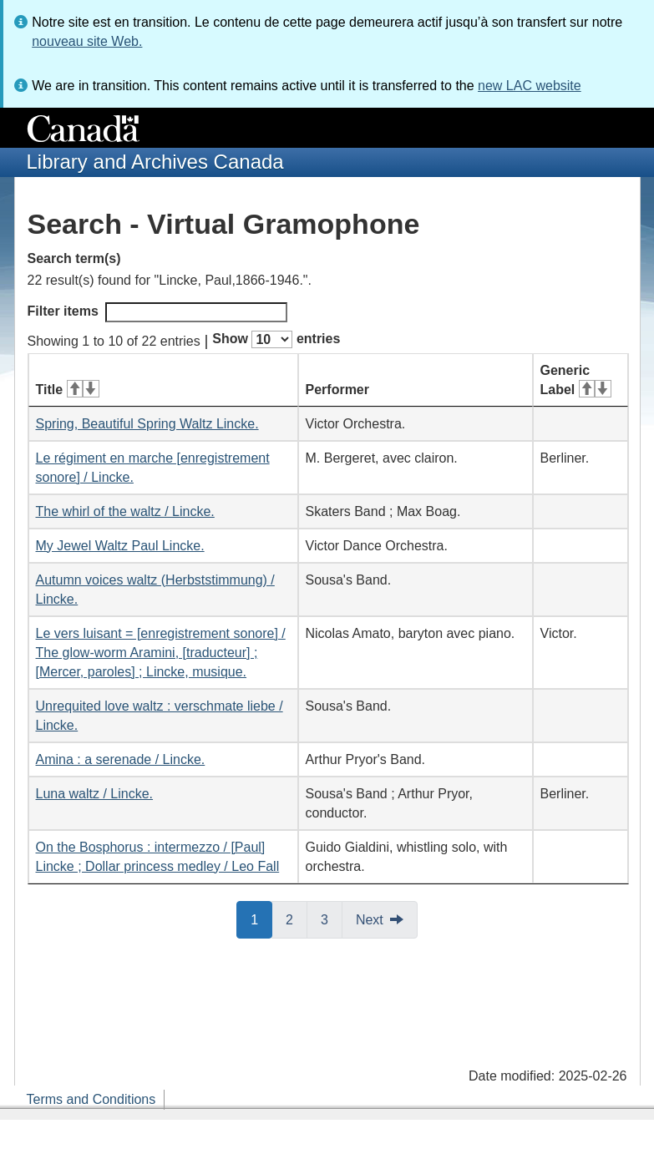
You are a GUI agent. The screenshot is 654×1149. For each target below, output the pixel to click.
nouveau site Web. (87, 41)
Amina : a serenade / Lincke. (120, 759)
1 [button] (261, 918)
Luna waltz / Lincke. (95, 794)
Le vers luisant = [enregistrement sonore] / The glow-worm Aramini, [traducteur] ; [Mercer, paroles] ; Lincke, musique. (161, 652)
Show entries (276, 339)
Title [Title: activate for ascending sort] (67, 389)
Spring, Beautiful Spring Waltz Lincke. (147, 424)
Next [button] (369, 920)
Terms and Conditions (91, 1099)
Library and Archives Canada (155, 161)
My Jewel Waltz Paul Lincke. (120, 546)
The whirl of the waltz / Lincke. (125, 511)
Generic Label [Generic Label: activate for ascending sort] (575, 380)
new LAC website (529, 85)
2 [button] (296, 918)
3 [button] (331, 918)
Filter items (157, 312)
